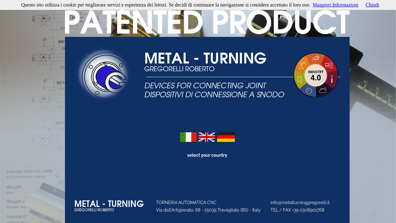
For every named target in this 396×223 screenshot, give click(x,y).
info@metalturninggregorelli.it (299, 202)
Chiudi (372, 4)
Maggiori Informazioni (335, 4)
